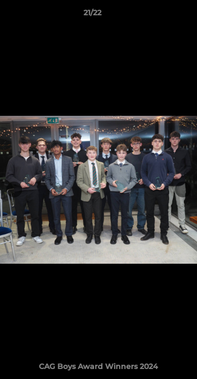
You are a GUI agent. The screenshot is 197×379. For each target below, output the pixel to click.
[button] (159, 15)
